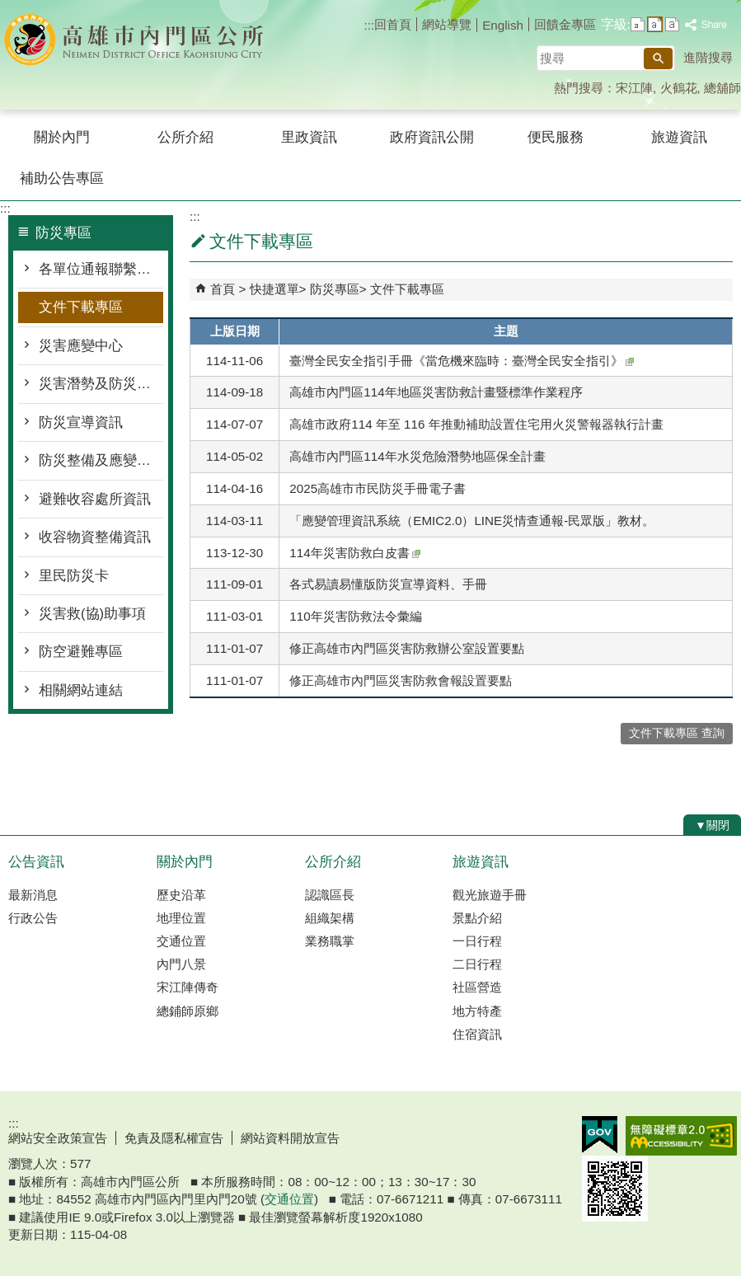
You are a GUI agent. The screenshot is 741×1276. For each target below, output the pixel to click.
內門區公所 (139, 40)
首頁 (222, 289)
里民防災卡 (74, 576)
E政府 (599, 1134)
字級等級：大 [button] (672, 24)
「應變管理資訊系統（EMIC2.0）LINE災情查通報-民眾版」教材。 (471, 521)
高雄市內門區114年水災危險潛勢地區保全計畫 (417, 456)
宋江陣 (634, 88)
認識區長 (329, 895)
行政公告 (33, 918)
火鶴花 (678, 88)
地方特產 (477, 1011)
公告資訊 (36, 862)
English (502, 25)
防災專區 (334, 289)
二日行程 (477, 964)
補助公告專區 (62, 178)
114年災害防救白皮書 (354, 553)
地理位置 (181, 918)
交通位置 (181, 941)
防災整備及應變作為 (101, 460)
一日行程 (477, 941)
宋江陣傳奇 (187, 987)
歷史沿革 (181, 895)
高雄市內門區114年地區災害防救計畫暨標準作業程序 (435, 392)
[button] (658, 58)
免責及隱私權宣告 (173, 1138)
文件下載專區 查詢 (677, 733)
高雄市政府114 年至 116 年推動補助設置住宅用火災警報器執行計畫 (476, 424)
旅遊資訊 (679, 137)
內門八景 (181, 964)
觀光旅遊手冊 (490, 895)
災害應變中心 (81, 346)
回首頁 (392, 24)
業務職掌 (329, 941)
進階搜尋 (708, 57)
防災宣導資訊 (81, 422)
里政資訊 (309, 137)
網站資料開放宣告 (290, 1138)
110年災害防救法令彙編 (355, 616)
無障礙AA (681, 1136)
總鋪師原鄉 (187, 1011)
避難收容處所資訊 (95, 499)
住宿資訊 (477, 1034)
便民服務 (556, 137)
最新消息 (33, 895)
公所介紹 (185, 137)
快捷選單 (274, 289)
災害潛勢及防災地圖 (101, 384)
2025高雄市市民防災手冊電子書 (377, 488)
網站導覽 (446, 24)
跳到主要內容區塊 (8, 8)
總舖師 (722, 88)
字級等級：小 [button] (638, 24)
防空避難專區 (81, 651)
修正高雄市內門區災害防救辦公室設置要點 (406, 648)
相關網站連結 (81, 690)
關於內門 (62, 137)
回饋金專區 (565, 24)
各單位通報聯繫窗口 (101, 269)
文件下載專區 (81, 307)
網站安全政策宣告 (57, 1138)
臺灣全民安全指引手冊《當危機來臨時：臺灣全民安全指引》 (461, 361)
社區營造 (477, 987)
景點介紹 (477, 918)
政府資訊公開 (432, 137)
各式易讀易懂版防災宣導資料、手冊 (388, 584)
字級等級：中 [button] (655, 24)
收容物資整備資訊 (95, 537)
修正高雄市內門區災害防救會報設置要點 (400, 680)
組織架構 (329, 918)
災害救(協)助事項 (92, 614)
